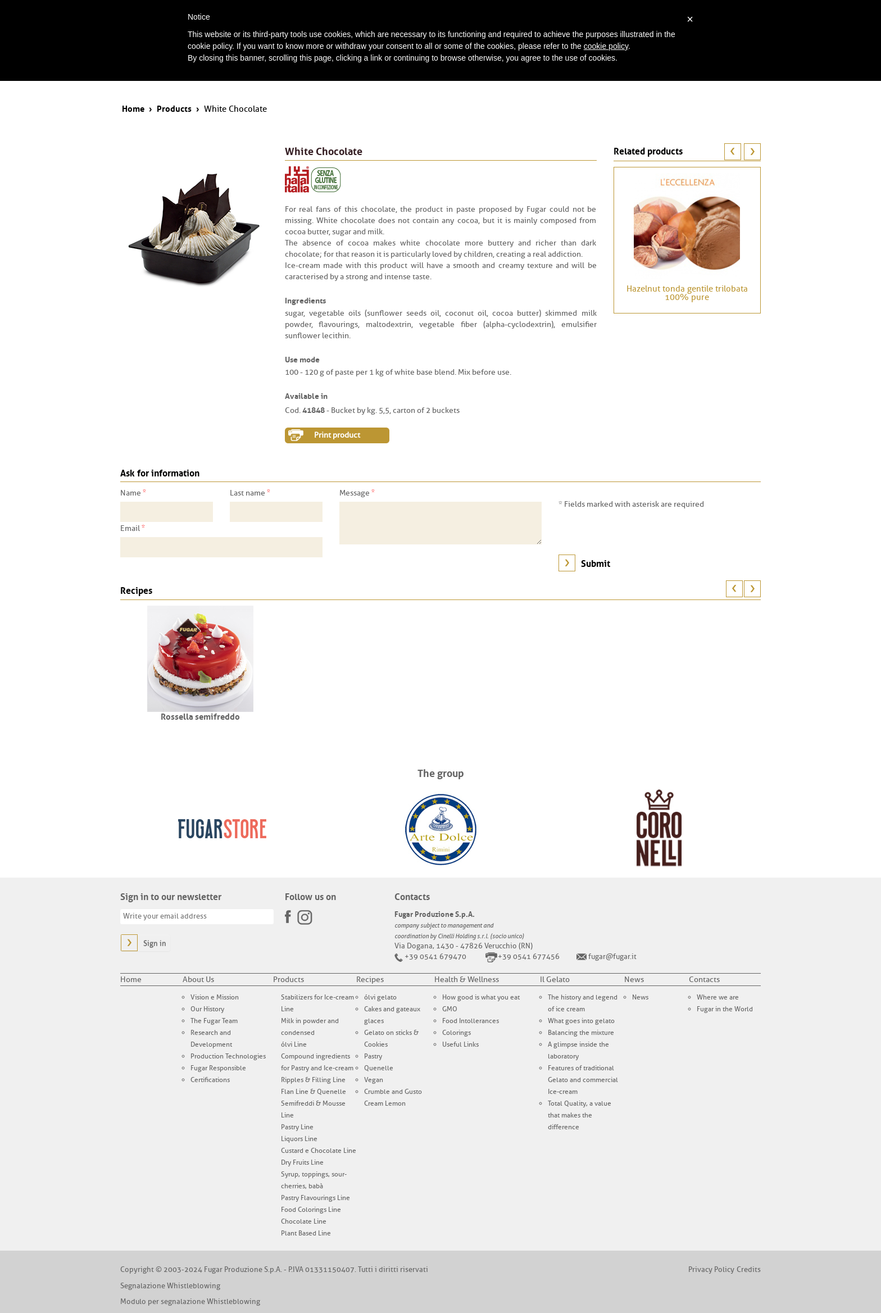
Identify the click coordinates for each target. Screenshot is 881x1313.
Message (357, 493)
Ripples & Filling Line (313, 1079)
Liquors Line (299, 1138)
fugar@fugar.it (612, 956)
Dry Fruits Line (302, 1162)
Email (132, 528)
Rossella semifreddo (200, 716)
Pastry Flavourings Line (315, 1197)
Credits (749, 1269)
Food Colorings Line (311, 1209)
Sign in (154, 943)
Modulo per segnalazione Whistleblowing (190, 1301)
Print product (337, 435)
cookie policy (606, 46)
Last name (250, 493)
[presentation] (643, 532)
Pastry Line (297, 1127)
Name (133, 493)
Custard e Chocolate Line (318, 1150)
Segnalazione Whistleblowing (170, 1286)
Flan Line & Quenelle (313, 1091)
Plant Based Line (306, 1233)
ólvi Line (294, 1044)
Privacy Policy (711, 1269)
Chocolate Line (303, 1221)
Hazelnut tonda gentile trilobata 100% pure (687, 293)
